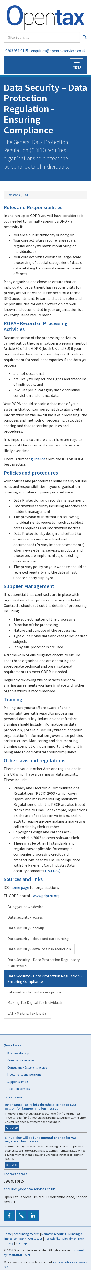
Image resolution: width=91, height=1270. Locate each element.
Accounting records (26, 1234)
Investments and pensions (24, 1074)
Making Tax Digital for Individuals (35, 1002)
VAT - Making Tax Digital (28, 1013)
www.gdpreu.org (46, 895)
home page (19, 887)
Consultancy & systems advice (27, 1067)
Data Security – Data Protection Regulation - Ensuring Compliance (45, 978)
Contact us (35, 1239)
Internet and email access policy (34, 992)
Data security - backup (26, 927)
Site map (21, 1243)
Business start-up (18, 1053)
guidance (38, 458)
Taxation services (18, 1089)
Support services (17, 1082)
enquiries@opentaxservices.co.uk (58, 50)
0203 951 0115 (16, 50)
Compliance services (20, 1060)
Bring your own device (25, 906)
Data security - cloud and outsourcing (38, 938)
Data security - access (25, 917)
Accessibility (52, 1239)
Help (81, 1239)
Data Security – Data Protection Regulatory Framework (44, 962)
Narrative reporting (53, 1234)
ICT (26, 195)
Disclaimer (69, 1239)
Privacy (8, 1243)
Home (8, 1234)
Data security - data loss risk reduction (39, 949)
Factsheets (13, 195)
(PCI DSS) (52, 870)
